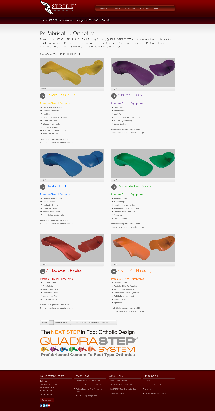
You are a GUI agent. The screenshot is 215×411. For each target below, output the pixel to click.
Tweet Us (148, 381)
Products (116, 8)
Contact (167, 8)
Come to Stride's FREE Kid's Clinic (88, 381)
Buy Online (144, 8)
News (156, 8)
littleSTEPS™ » (61, 322)
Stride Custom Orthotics (118, 381)
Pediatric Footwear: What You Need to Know (89, 390)
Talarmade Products (117, 393)
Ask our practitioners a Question (156, 393)
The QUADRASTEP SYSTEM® (121, 385)
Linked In (148, 389)
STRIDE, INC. (58, 8)
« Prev (44, 322)
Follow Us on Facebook (153, 385)
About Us (104, 8)
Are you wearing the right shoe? (87, 396)
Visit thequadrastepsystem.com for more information (93, 322)
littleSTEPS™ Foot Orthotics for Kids (123, 389)
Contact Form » (47, 400)
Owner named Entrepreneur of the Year (89, 385)
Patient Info (130, 8)
